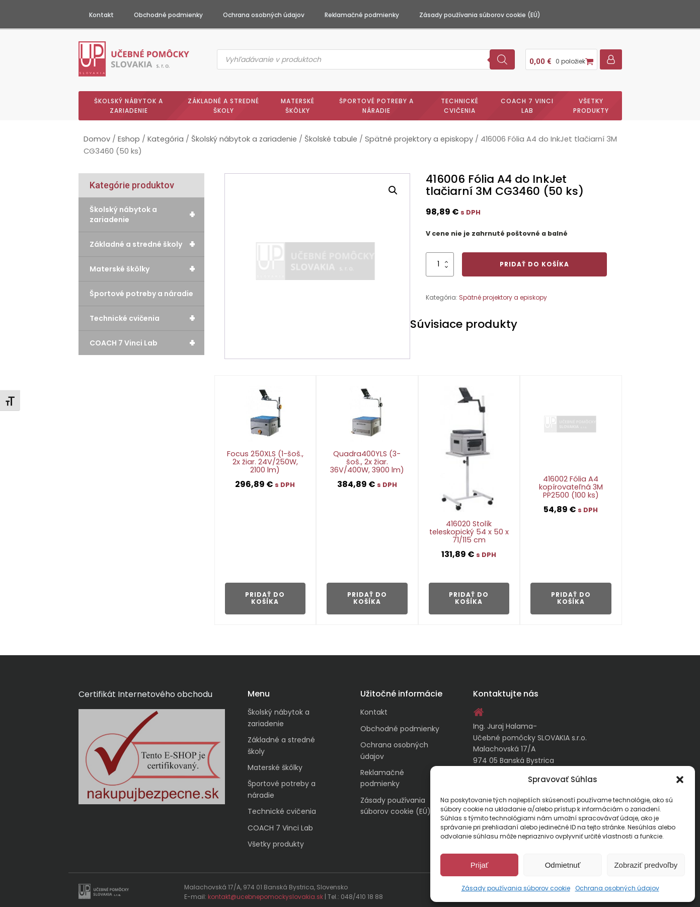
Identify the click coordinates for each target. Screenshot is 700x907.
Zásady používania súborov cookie (515, 888)
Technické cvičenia (460, 102)
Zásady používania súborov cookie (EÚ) (479, 15)
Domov (97, 135)
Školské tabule (330, 135)
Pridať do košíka (534, 260)
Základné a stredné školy (223, 102)
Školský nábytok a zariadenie (128, 102)
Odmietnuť (563, 865)
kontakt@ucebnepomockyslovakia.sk (265, 893)
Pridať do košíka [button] (265, 594)
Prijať (480, 865)
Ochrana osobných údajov (617, 888)
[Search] (502, 57)
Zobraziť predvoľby (645, 865)
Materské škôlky (298, 102)
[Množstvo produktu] (440, 260)
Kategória (165, 135)
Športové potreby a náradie (376, 102)
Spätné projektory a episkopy (419, 135)
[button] (680, 780)
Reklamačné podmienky (362, 15)
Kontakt (101, 15)
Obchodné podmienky (168, 15)
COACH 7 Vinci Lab (527, 102)
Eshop (129, 135)
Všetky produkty (591, 102)
